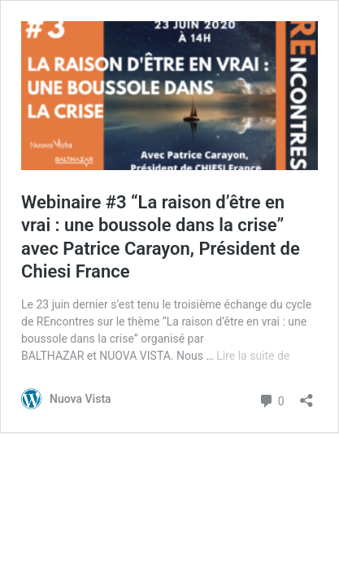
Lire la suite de (252, 355)
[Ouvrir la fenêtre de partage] (306, 395)
